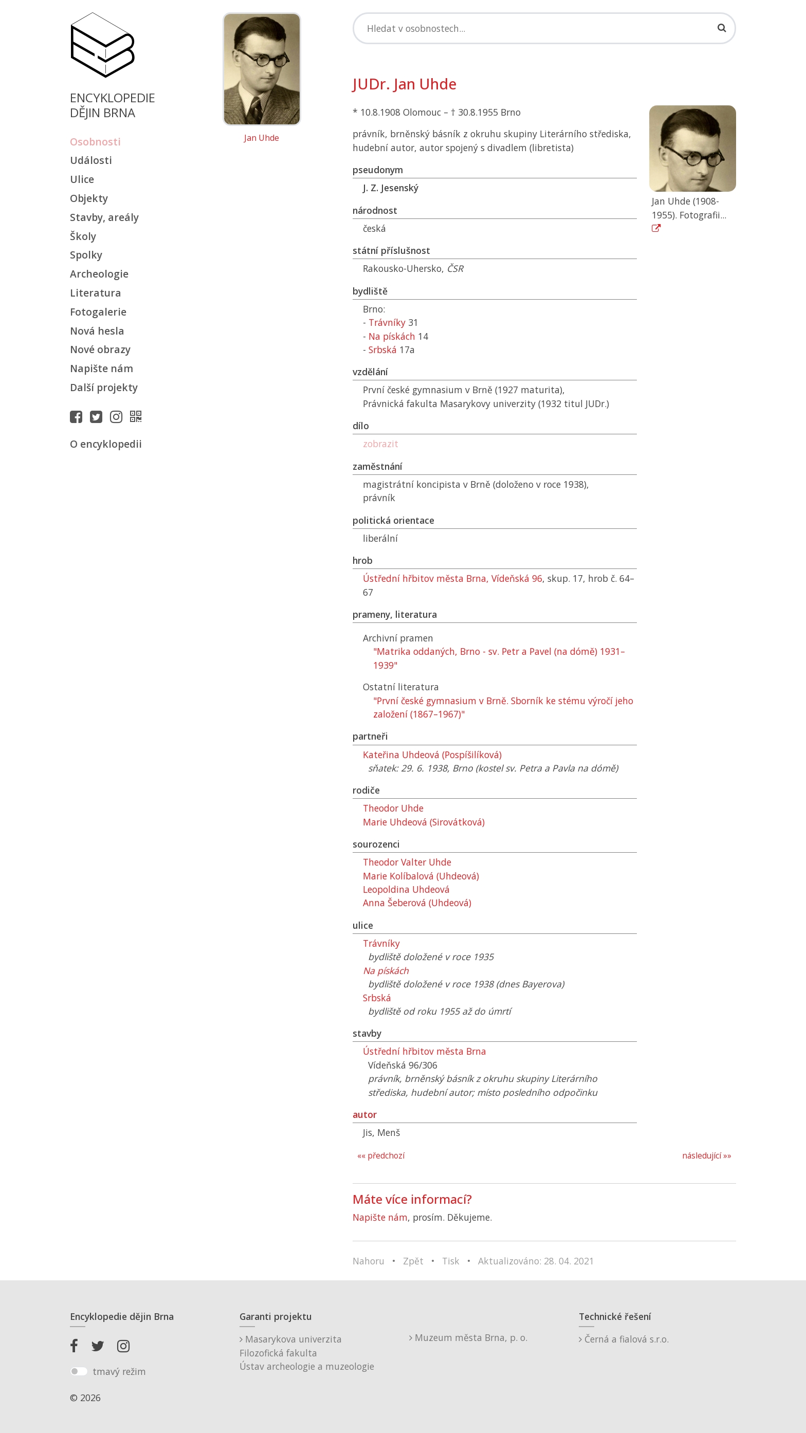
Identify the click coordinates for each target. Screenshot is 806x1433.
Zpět (413, 1261)
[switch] (79, 1371)
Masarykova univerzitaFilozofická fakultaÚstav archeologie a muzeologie (307, 1352)
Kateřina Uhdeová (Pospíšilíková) (432, 754)
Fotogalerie (98, 312)
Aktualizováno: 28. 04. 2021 (536, 1261)
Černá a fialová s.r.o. (624, 1339)
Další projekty (104, 387)
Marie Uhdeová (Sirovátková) (424, 822)
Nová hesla (97, 331)
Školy (83, 236)
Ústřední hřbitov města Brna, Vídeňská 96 (452, 578)
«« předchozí (381, 1155)
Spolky (86, 255)
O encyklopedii (106, 444)
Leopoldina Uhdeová (406, 889)
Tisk (451, 1261)
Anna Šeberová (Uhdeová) (417, 902)
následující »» (706, 1155)
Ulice (82, 179)
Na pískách (392, 336)
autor (365, 1114)
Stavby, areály (104, 217)
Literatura (95, 293)
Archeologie (99, 274)
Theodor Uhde (393, 808)
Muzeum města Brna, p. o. (468, 1337)
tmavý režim (119, 1371)
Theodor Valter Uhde (407, 862)
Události (91, 160)
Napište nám (101, 368)
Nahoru (368, 1261)
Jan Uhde (261, 138)
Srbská (383, 349)
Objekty (89, 198)
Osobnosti (95, 142)
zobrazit (380, 443)
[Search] (544, 28)
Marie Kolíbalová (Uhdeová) (421, 876)
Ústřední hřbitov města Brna (424, 1051)
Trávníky (387, 322)
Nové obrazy (100, 349)
